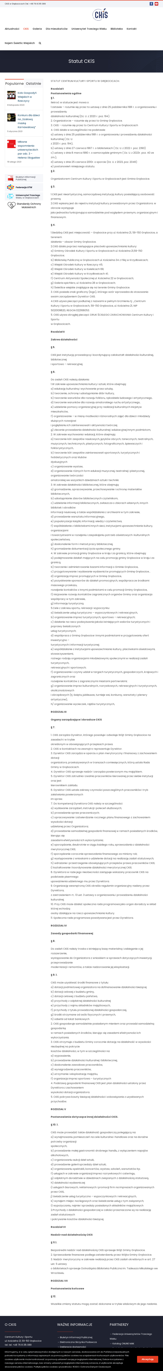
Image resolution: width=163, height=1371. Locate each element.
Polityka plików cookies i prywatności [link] (53, 1366)
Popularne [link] (14, 83)
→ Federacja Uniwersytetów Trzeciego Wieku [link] (131, 1336)
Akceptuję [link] (148, 1359)
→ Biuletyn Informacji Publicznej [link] (74, 1337)
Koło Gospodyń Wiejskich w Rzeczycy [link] (27, 97)
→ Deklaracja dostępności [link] (71, 1346)
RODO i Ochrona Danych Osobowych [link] (92, 1366)
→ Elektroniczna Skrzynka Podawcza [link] (77, 1342)
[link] (151, 4)
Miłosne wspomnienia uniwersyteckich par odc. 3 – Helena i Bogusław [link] (29, 149)
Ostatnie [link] (33, 83)
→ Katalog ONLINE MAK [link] (122, 1343)
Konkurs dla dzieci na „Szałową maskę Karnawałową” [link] (29, 121)
